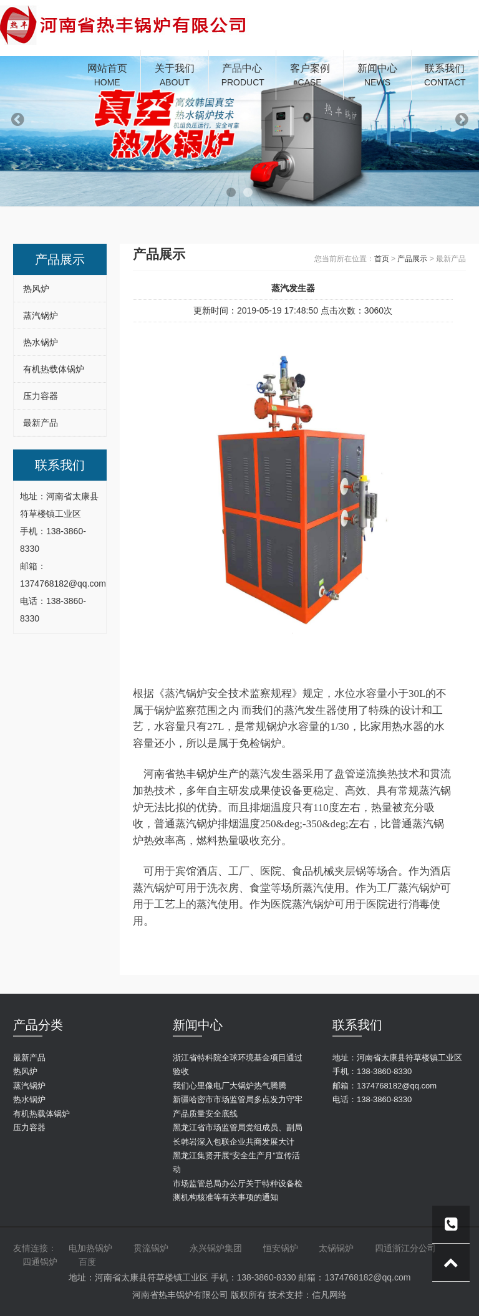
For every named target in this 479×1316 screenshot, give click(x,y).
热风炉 (36, 289)
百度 (87, 1262)
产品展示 (412, 258)
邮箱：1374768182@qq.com (384, 1085)
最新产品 (40, 423)
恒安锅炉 (280, 1248)
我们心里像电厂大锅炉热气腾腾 (229, 1085)
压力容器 (40, 396)
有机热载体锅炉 (53, 369)
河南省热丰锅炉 (180, 774)
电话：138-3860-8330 (372, 1099)
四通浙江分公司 (405, 1248)
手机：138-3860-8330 (372, 1071)
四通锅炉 (39, 1262)
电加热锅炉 (90, 1248)
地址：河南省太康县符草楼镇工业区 (397, 1057)
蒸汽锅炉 (40, 315)
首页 (381, 258)
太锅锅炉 (336, 1248)
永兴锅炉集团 (216, 1248)
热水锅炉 (40, 342)
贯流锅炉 (150, 1248)
